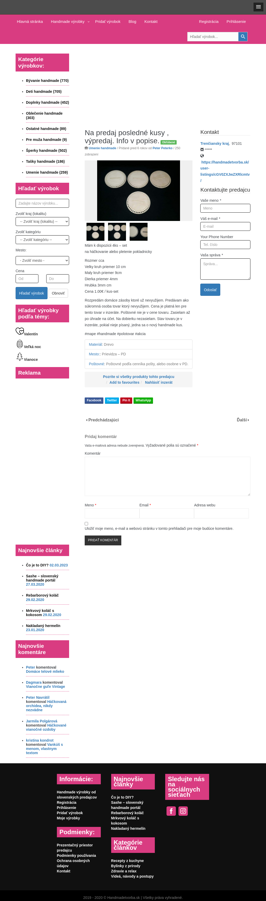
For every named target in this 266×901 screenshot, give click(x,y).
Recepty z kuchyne (127, 861)
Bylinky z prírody (126, 866)
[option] (138, 190)
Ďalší (242, 420)
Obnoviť (58, 293)
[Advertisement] (167, 82)
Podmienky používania (76, 855)
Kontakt (151, 21)
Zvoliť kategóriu (28, 232)
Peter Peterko (162, 148)
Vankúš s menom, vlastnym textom (44, 748)
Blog (132, 21)
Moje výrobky (68, 818)
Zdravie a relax (124, 871)
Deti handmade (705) (44, 91)
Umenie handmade (102, 148)
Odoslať (210, 290)
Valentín (27, 334)
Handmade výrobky (67, 21)
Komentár (93, 453)
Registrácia (208, 21)
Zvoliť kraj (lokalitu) (31, 214)
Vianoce (27, 359)
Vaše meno (210, 200)
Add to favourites (124, 382)
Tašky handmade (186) (45, 161)
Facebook (94, 400)
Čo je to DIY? (37, 565)
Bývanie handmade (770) (47, 81)
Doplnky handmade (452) (47, 102)
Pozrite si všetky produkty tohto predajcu (139, 377)
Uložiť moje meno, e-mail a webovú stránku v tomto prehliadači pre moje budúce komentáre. (159, 528)
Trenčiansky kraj (214, 143)
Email (145, 505)
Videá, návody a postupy (132, 876)
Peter (30, 667)
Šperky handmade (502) (46, 150)
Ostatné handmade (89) (46, 129)
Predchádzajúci (103, 420)
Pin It (126, 400)
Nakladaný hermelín (43, 626)
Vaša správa (211, 255)
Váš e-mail (210, 219)
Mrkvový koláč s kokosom (40, 613)
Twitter (112, 400)
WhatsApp (143, 400)
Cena (20, 271)
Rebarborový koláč (42, 595)
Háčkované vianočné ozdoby (46, 727)
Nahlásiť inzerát (158, 382)
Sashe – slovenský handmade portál (42, 578)
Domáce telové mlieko (45, 671)
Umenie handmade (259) (47, 172)
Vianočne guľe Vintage (45, 686)
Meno (90, 505)
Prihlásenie (236, 21)
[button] (258, 7)
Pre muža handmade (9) (46, 140)
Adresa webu (204, 505)
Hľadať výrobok (31, 293)
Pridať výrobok (107, 21)
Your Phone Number (216, 237)
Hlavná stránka (30, 21)
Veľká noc (28, 347)
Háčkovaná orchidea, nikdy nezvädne (46, 706)
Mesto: (21, 250)
